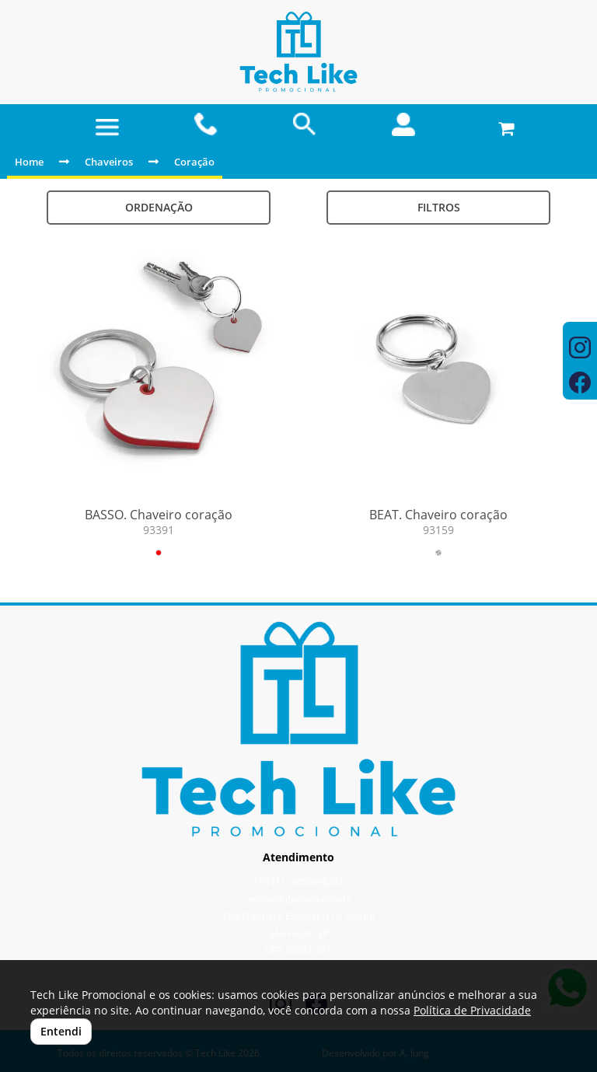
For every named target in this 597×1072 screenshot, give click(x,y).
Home (29, 162)
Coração (194, 162)
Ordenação (159, 207)
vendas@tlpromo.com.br (299, 899)
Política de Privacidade (472, 1010)
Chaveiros (109, 162)
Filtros (438, 207)
